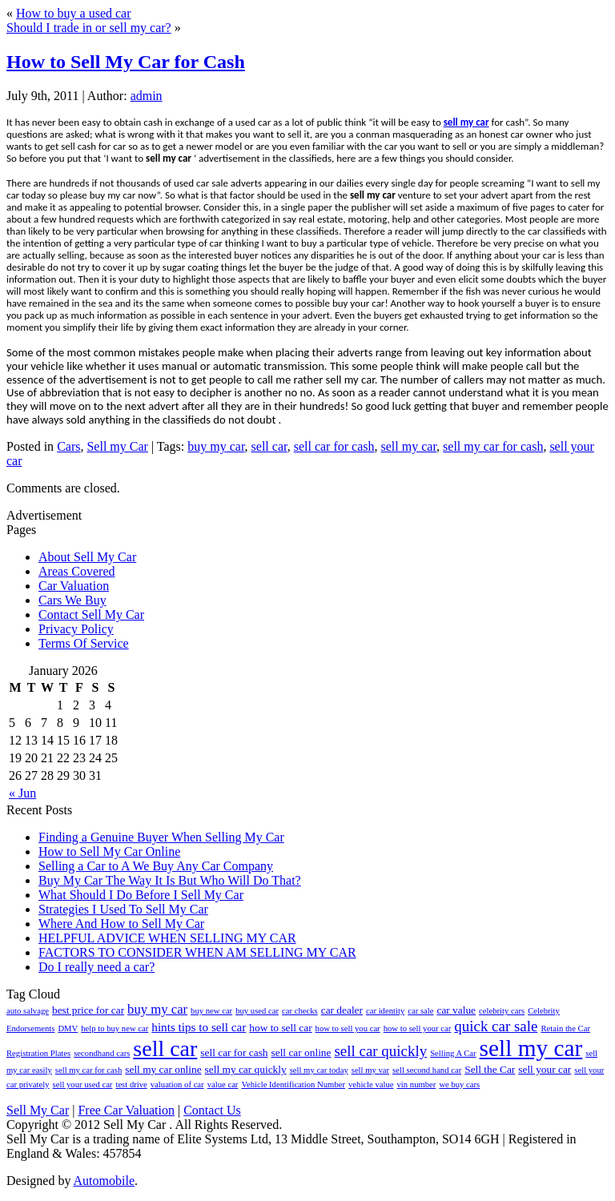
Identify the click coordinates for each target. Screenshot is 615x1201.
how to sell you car (348, 1028)
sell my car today (319, 1070)
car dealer (342, 1010)
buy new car (211, 1010)
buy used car (257, 1010)
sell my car (466, 122)
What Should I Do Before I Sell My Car (140, 895)
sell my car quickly (246, 1069)
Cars (68, 446)
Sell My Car (37, 1110)
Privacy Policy (76, 629)
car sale (420, 1010)
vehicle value (371, 1084)
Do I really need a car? (96, 967)
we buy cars (459, 1084)
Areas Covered (76, 571)
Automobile (104, 1180)
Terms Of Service (83, 643)
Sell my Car (116, 446)
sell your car (544, 1069)
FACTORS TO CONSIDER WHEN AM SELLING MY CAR (197, 952)
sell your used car (83, 1084)
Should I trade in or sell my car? (88, 27)
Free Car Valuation (126, 1110)
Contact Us (212, 1110)
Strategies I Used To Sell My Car (123, 909)
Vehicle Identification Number (293, 1084)
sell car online (301, 1052)
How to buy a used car (73, 13)
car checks (300, 1010)
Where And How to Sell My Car (121, 923)
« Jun (22, 793)
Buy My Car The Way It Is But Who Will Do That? (169, 880)
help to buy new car (114, 1028)
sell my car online (163, 1069)
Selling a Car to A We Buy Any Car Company (155, 866)
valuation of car (177, 1084)
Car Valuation (73, 585)
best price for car (88, 1010)
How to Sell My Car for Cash (125, 61)
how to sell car (280, 1028)
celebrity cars (502, 1010)
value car (223, 1084)
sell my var (370, 1070)
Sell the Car (489, 1069)
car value (456, 1010)
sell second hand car (426, 1070)
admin (147, 95)
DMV (68, 1028)
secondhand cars (102, 1053)
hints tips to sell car (198, 1027)
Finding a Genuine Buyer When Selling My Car (161, 837)
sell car (269, 446)
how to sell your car (418, 1028)
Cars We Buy (72, 600)
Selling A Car (453, 1053)
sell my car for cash (493, 446)
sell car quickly (380, 1050)
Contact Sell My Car (91, 614)
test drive (131, 1084)
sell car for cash (334, 446)
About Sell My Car (87, 557)
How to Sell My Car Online (109, 851)
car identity (385, 1010)
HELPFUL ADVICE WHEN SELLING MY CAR (167, 938)
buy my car (215, 446)
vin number (416, 1084)
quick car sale (495, 1026)
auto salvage (27, 1010)
